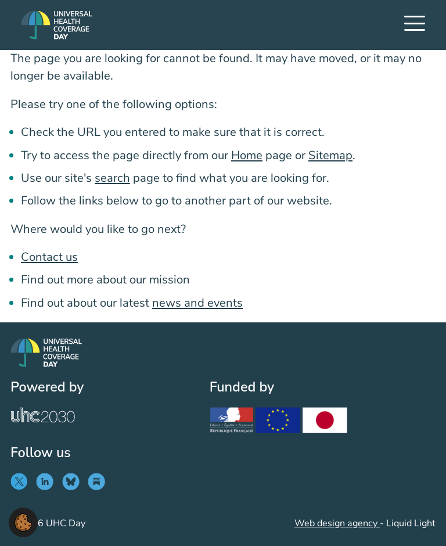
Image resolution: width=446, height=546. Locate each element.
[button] (23, 522)
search (112, 178)
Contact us (49, 257)
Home (246, 155)
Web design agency (337, 523)
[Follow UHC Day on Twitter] (21, 481)
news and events (197, 303)
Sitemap (330, 155)
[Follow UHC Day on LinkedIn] (47, 481)
